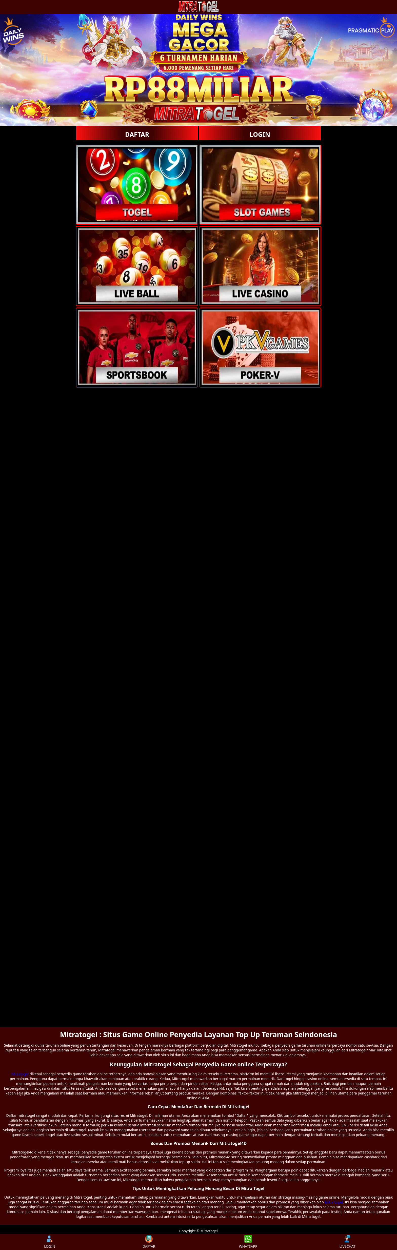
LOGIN (260, 134)
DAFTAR (137, 134)
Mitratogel (20, 1073)
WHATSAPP (248, 1242)
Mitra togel (334, 1202)
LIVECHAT (347, 1242)
